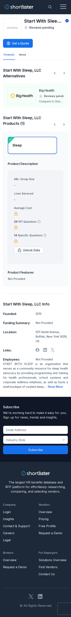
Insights (8, 519)
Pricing (43, 519)
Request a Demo (50, 533)
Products (9, 54)
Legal (7, 540)
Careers (8, 533)
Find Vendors (48, 567)
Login (7, 512)
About (22, 54)
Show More (55, 386)
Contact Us (47, 574)
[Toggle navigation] (63, 7)
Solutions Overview (52, 560)
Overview (45, 512)
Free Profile (47, 526)
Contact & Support (16, 526)
